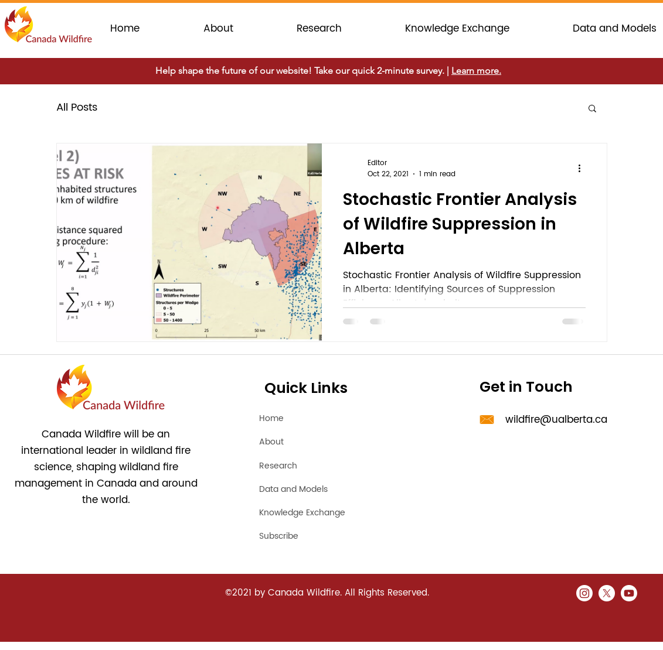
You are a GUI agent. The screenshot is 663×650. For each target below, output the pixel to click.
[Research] (300, 465)
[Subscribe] (321, 536)
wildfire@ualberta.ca (556, 420)
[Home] (300, 418)
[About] (300, 441)
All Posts (76, 107)
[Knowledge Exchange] (321, 512)
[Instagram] (584, 593)
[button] (592, 109)
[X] (607, 593)
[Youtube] (629, 593)
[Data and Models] (304, 489)
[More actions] (584, 169)
